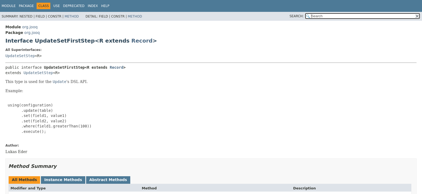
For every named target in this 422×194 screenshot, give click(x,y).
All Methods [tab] (24, 180)
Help (105, 6)
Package (26, 6)
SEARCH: (297, 16)
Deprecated (74, 6)
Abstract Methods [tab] (108, 180)
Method (72, 16)
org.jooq (29, 27)
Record (142, 40)
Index (93, 6)
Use (56, 6)
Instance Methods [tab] (63, 180)
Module (9, 6)
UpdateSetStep (20, 56)
